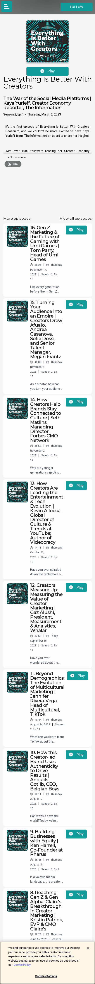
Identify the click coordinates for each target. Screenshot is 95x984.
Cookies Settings (46, 978)
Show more (16, 157)
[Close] (88, 950)
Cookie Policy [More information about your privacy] (22, 967)
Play (47, 71)
